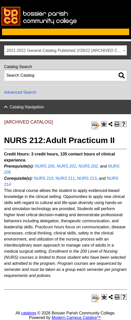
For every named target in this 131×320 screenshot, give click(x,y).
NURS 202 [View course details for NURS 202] (88, 166)
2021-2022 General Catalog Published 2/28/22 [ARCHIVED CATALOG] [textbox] (66, 50)
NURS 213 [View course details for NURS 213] (86, 178)
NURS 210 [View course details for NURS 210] (43, 178)
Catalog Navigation (27, 107)
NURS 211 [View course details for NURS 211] (65, 178)
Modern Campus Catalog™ (76, 317)
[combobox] (65, 50)
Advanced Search (20, 92)
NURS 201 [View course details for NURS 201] (66, 166)
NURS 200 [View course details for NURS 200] (44, 166)
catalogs (28, 313)
